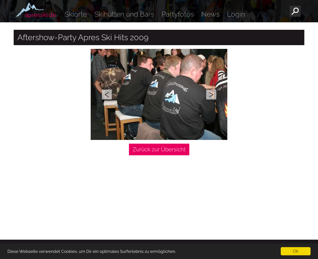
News (210, 14)
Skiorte (76, 14)
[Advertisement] (159, 193)
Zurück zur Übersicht (159, 149)
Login (236, 14)
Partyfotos (177, 14)
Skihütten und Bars (124, 14)
